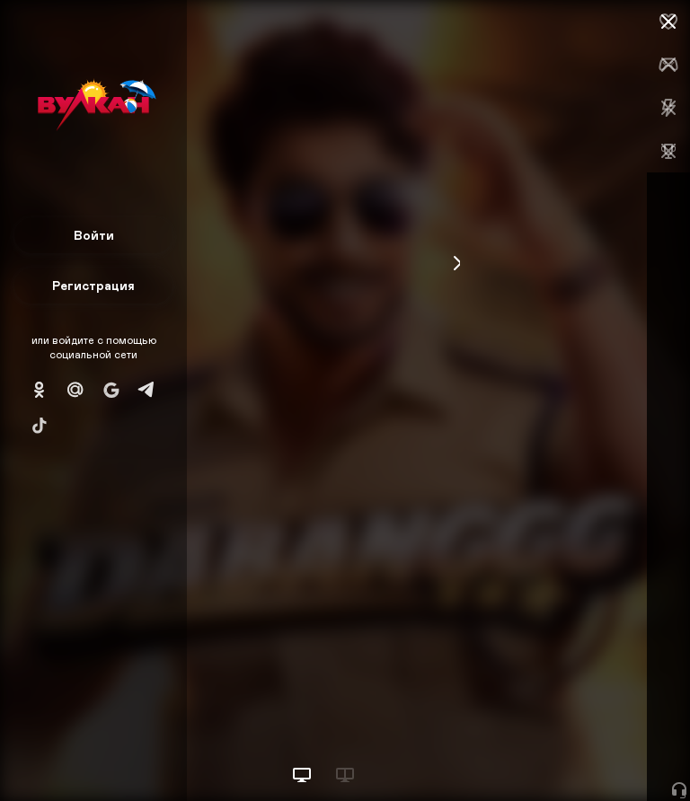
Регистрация (93, 285)
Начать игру (554, 753)
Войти (94, 234)
